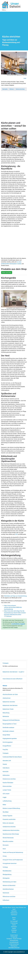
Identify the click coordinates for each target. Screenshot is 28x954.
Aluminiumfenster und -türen (10, 694)
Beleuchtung (6, 713)
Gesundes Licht (7, 760)
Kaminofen (5, 771)
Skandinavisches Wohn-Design (11, 834)
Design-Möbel (6, 735)
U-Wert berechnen (14, 944)
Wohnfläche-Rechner (8, 889)
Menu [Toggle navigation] (4, 10)
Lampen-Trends (7, 790)
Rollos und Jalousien (8, 823)
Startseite (4, 89)
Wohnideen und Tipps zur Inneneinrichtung (15, 596)
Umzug (4, 856)
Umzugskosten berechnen (10, 863)
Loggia (4, 797)
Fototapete (5, 663)
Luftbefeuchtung (7, 801)
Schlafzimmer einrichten (9, 826)
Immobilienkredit (14, 942)
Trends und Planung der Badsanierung (13, 852)
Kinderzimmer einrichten (9, 779)
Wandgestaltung (7, 874)
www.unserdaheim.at (19, 952)
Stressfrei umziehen (8, 841)
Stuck (4, 848)
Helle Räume (6, 768)
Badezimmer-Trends (8, 709)
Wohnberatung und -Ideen (9, 882)
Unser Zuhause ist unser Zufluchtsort (12, 678)
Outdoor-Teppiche (7, 815)
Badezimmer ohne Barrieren (10, 705)
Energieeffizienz (7, 746)
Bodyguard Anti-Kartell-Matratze (11, 720)
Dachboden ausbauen (8, 727)
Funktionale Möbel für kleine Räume (12, 757)
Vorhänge (5, 867)
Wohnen (5, 685)
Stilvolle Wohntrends (8, 837)
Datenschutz (14, 913)
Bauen (14, 917)
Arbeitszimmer (7, 698)
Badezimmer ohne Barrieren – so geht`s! (13, 672)
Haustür (5, 764)
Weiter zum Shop (6, 272)
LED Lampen (6, 793)
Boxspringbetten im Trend (9, 724)
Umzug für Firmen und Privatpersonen (13, 859)
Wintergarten (6, 878)
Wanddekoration (7, 871)
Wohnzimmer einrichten (9, 896)
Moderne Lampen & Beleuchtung (11, 808)
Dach (14, 919)
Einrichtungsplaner (8, 742)
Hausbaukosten (14, 940)
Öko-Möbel (5, 812)
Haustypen (14, 926)
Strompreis (6, 845)
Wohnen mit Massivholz (9, 885)
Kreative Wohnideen (8, 782)
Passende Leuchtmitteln (9, 819)
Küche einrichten (7, 786)
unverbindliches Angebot (18, 624)
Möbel (4, 804)
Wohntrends (6, 893)
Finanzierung (14, 923)
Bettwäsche (6, 716)
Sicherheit (14, 930)
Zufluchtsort (6, 900)
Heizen (14, 928)
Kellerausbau (6, 775)
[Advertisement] (14, 24)
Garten (14, 925)
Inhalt (25, 78)
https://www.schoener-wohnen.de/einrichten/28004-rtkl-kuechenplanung (13, 607)
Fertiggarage (14, 937)
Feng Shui (5, 749)
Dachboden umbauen (8, 731)
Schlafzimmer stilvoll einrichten (11, 830)
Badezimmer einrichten (9, 701)
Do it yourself (14, 921)
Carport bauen (14, 935)
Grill (16, 534)
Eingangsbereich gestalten (10, 738)
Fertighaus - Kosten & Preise (13, 938)
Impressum (14, 914)
